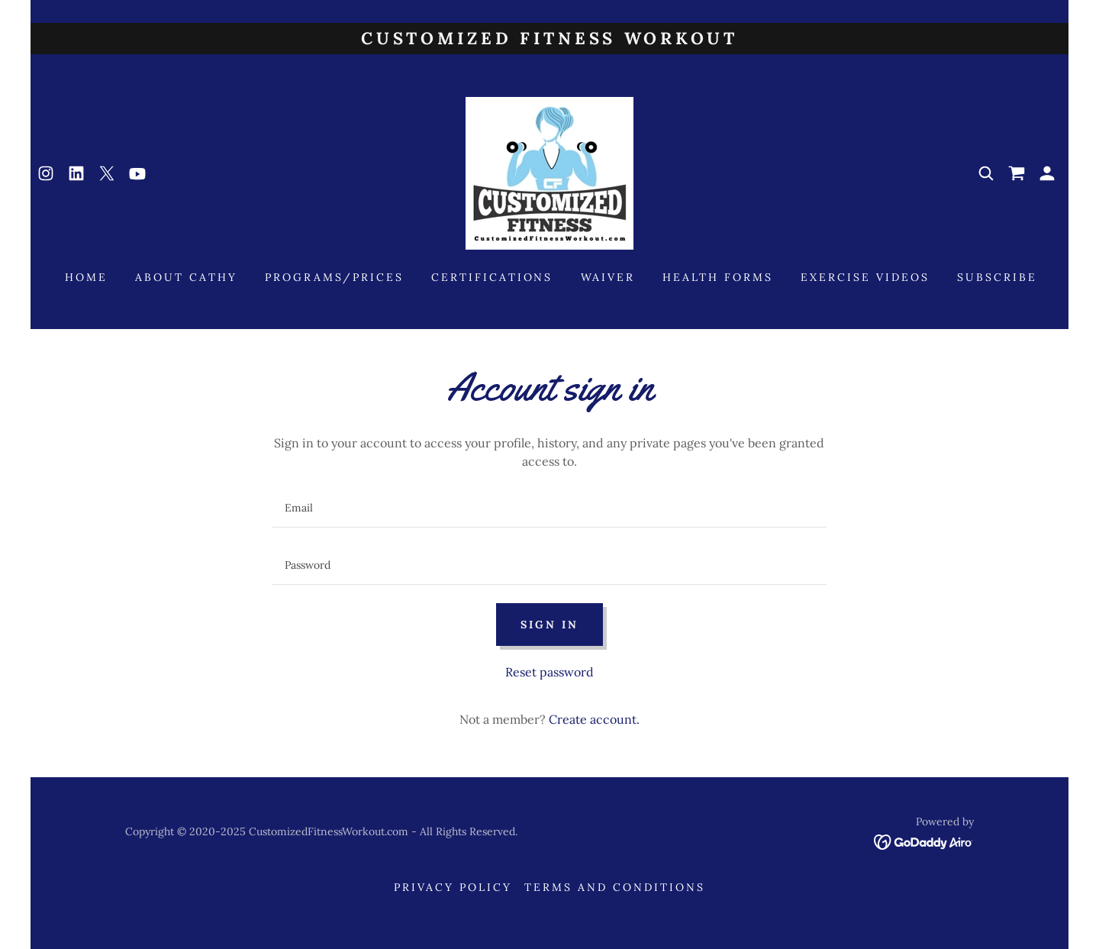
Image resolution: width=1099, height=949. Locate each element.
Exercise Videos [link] (865, 277)
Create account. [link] (594, 719)
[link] (46, 173)
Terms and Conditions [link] (614, 887)
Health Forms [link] (717, 277)
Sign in (549, 624)
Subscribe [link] (997, 277)
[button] (1047, 173)
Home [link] (86, 277)
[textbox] (549, 508)
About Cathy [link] (186, 277)
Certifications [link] (492, 277)
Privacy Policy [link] (453, 887)
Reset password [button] (549, 671)
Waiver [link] (608, 277)
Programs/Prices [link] (334, 277)
